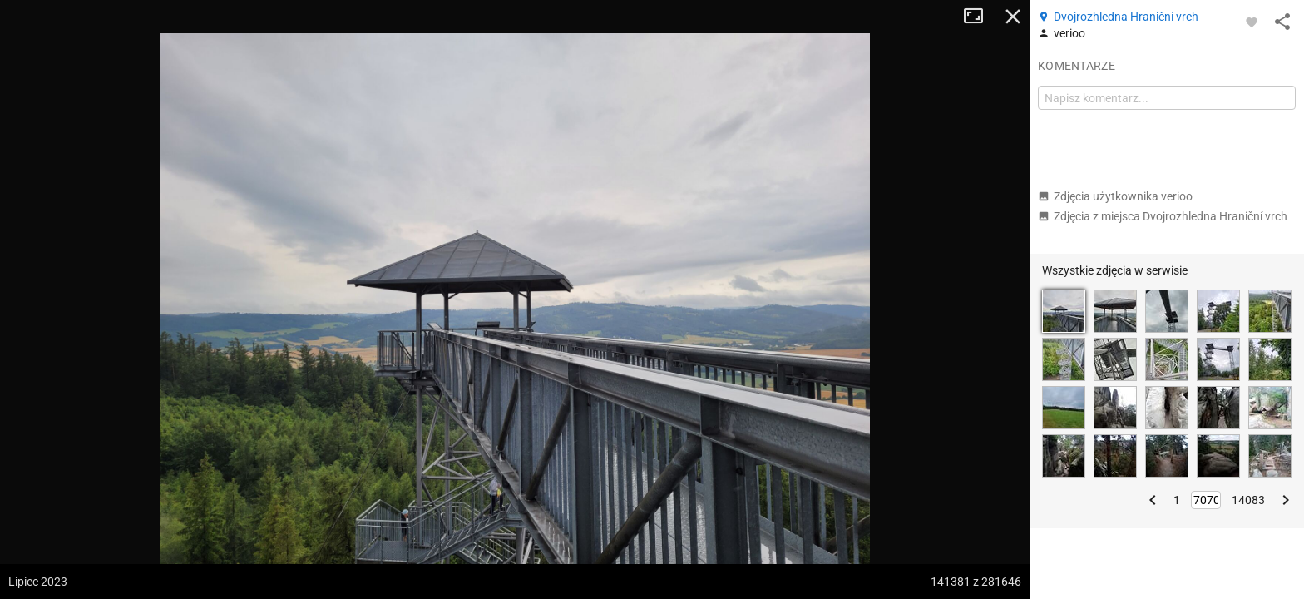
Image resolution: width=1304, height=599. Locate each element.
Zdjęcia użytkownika (1115, 196)
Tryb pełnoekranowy (979, 16)
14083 (1248, 500)
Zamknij (1013, 16)
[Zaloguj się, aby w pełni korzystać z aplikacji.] (1251, 21)
